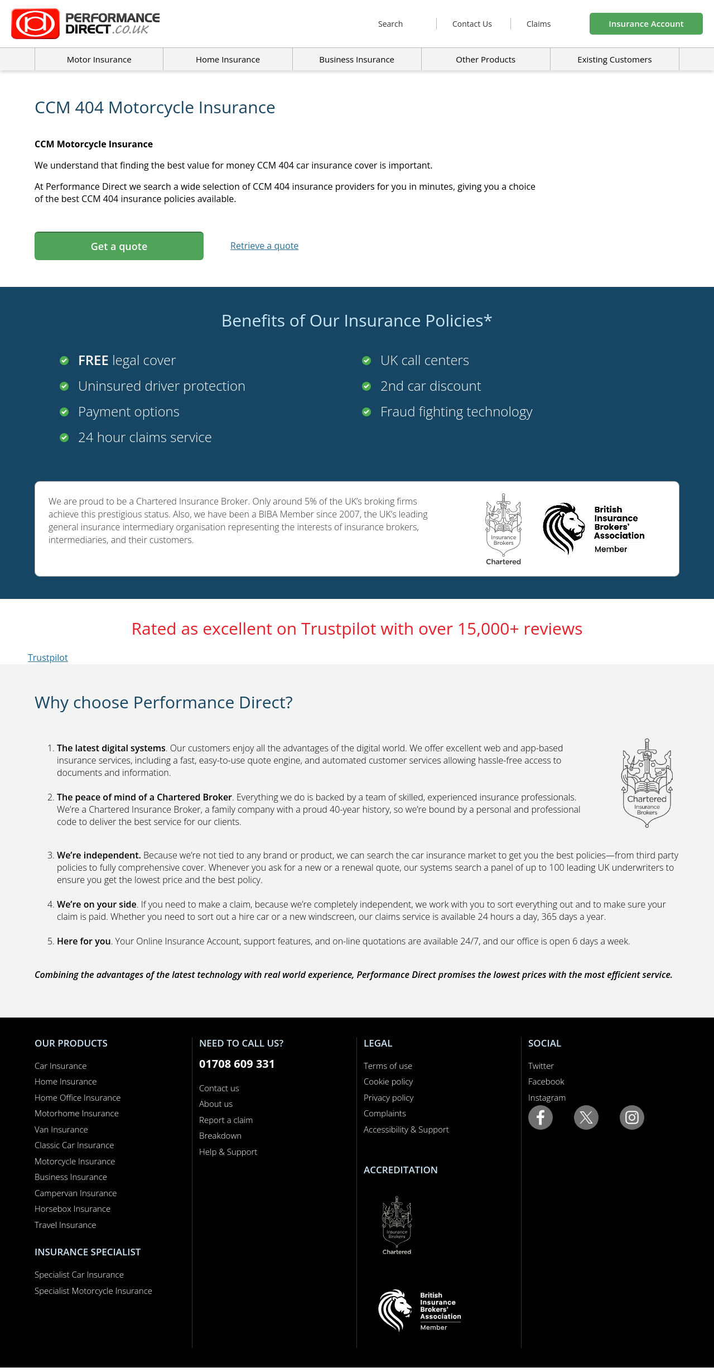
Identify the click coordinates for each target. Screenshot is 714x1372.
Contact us (219, 1087)
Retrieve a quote (264, 245)
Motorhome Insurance (77, 1113)
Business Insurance (356, 59)
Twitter (541, 1065)
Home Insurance (66, 1081)
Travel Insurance (66, 1224)
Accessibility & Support (406, 1129)
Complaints (385, 1113)
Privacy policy (388, 1097)
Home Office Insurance (78, 1097)
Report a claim (226, 1119)
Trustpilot (48, 657)
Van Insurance (61, 1129)
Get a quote (119, 246)
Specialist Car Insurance (79, 1274)
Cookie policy (388, 1081)
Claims (539, 23)
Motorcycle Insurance (75, 1161)
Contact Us (472, 23)
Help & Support (228, 1151)
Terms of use (388, 1065)
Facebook (546, 1081)
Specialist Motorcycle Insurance (93, 1290)
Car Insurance (60, 1065)
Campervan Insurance (76, 1192)
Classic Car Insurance (74, 1144)
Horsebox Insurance (72, 1208)
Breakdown (220, 1135)
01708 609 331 (237, 1063)
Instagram (547, 1097)
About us (216, 1103)
